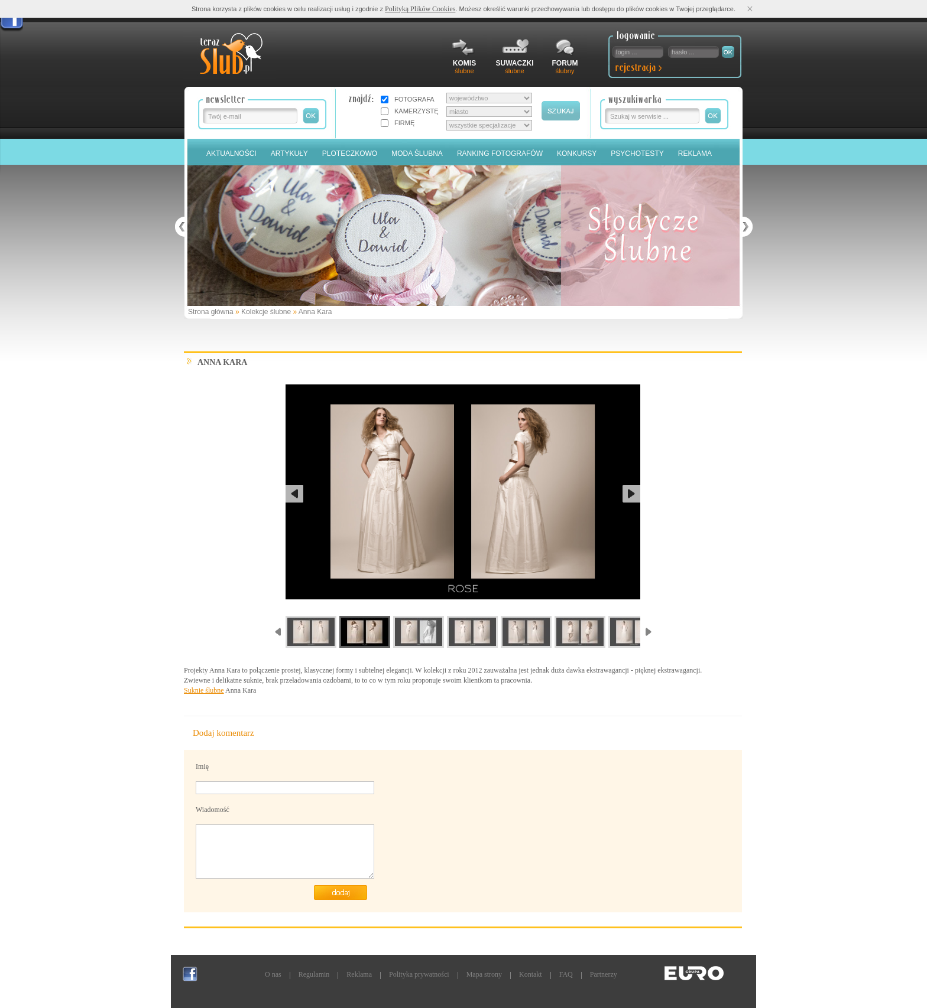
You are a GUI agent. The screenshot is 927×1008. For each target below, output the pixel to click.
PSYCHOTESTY (637, 153)
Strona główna (211, 312)
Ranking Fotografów (500, 153)
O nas (273, 974)
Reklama (695, 153)
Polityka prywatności (419, 974)
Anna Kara (315, 312)
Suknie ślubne (204, 690)
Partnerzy (603, 974)
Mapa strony (484, 974)
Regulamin (314, 974)
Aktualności (231, 153)
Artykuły (289, 153)
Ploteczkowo (349, 153)
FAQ (566, 974)
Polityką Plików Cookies (420, 9)
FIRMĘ (404, 122)
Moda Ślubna (417, 153)
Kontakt (530, 974)
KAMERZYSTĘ (416, 111)
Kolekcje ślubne (266, 312)
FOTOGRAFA (414, 99)
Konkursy (577, 153)
